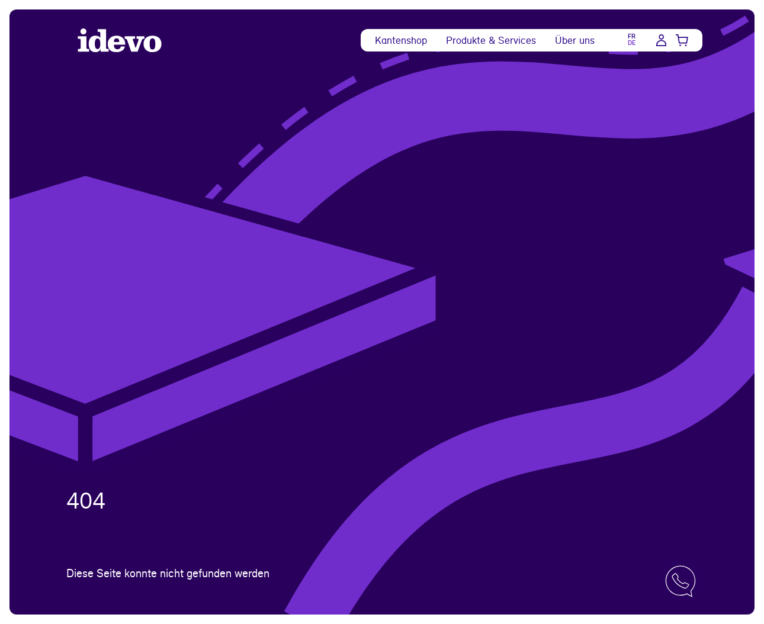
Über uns (575, 40)
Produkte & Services (491, 40)
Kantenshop (401, 40)
